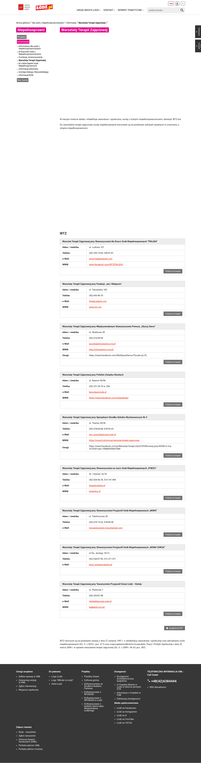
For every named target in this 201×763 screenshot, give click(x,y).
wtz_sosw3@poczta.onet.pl (102, 434)
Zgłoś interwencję (27, 686)
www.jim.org (95, 307)
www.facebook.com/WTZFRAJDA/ (106, 264)
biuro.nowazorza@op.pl (100, 564)
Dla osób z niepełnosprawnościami (48, 23)
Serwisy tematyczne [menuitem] (130, 10)
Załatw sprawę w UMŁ (29, 677)
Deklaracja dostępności (128, 699)
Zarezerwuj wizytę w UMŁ (27, 681)
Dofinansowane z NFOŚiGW (92, 693)
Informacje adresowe (28, 69)
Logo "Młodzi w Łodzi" (62, 680)
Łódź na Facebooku (126, 708)
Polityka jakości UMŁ (29, 745)
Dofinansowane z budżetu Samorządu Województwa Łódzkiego (94, 707)
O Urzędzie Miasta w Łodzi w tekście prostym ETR (129, 687)
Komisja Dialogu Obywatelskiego (34, 72)
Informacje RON (26, 75)
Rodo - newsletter (27, 732)
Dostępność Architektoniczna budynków (125, 679)
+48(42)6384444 (164, 681)
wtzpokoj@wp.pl (97, 485)
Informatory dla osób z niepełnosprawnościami (30, 47)
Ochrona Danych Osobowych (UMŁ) (28, 741)
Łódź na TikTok (124, 723)
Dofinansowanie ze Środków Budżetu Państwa (93, 686)
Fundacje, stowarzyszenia (31, 57)
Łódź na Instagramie (127, 712)
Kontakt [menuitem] (108, 10)
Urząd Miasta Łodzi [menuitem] (88, 10)
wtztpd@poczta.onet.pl (100, 601)
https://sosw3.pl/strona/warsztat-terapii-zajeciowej (114, 440)
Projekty (21, 37)
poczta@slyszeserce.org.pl (102, 343)
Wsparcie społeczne (29, 690)
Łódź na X (121, 715)
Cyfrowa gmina (91, 680)
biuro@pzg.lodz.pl (97, 392)
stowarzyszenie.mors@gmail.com (105, 528)
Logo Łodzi (56, 677)
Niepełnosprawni (31, 30)
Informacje (71, 23)
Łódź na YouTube (125, 719)
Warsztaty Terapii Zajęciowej (92, 23)
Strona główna (23, 23)
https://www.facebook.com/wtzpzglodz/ (109, 398)
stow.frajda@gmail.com (100, 258)
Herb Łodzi (56, 684)
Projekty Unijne (91, 677)
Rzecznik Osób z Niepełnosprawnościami (30, 53)
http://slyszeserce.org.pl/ (101, 349)
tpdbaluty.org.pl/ (97, 607)
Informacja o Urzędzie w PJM (129, 694)
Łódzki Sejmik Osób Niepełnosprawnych (28, 64)
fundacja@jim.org (97, 301)
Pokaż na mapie (173, 271)
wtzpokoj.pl (94, 491)
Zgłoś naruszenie (27, 736)
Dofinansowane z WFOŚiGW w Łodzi (93, 699)
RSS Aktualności (158, 687)
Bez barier (22, 80)
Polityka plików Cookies (31, 749)
